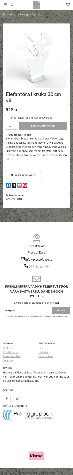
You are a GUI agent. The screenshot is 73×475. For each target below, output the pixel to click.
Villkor (7, 348)
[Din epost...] (27, 310)
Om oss (43, 348)
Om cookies (46, 356)
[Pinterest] (25, 185)
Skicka (61, 310)
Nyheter (43, 352)
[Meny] (5, 5)
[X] (14, 185)
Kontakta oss (10, 352)
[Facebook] (8, 185)
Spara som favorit (23, 175)
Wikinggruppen (47, 472)
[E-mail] (19, 185)
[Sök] (12, 5)
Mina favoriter (11, 356)
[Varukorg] (67, 5)
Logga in (8, 360)
